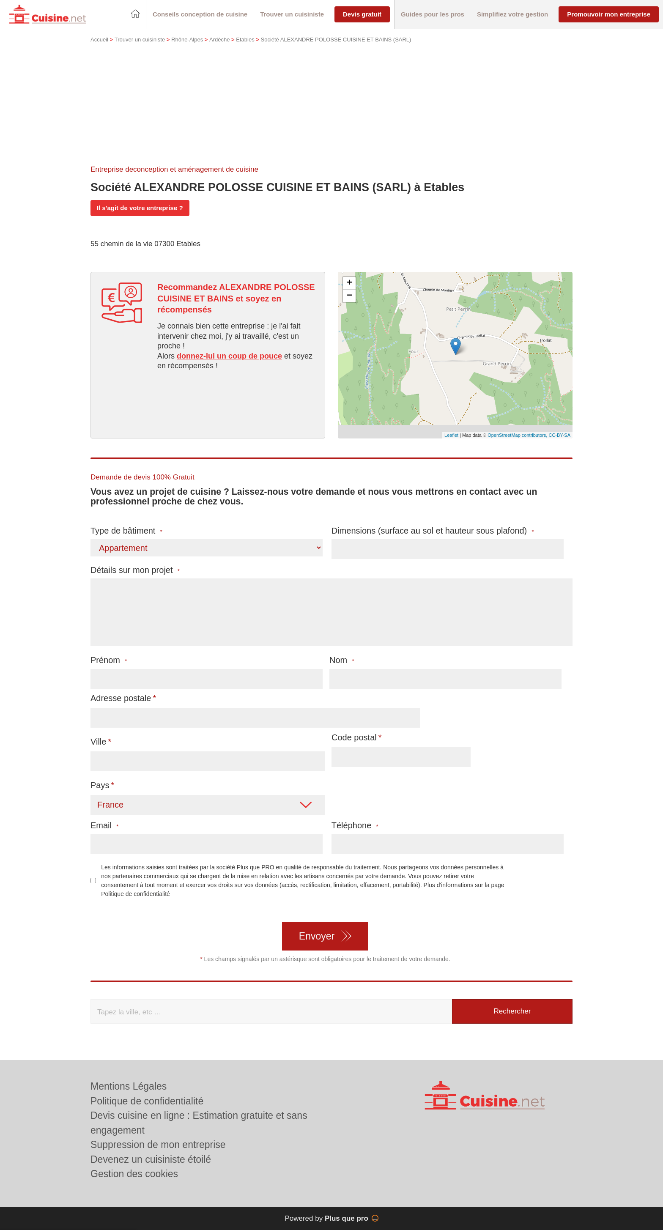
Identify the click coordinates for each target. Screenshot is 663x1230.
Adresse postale (120, 698)
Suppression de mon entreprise (158, 1144)
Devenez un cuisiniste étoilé (150, 1159)
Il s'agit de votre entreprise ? (140, 207)
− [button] (349, 296)
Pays (99, 785)
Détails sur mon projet (135, 570)
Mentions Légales (128, 1086)
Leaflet (451, 435)
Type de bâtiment (126, 531)
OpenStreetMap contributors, (518, 435)
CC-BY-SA (559, 435)
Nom (341, 660)
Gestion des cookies (134, 1173)
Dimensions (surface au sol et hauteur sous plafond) (433, 531)
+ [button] (349, 283)
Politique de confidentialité (135, 893)
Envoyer (316, 936)
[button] (200, 15)
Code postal (354, 737)
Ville (98, 741)
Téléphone (355, 825)
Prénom (108, 660)
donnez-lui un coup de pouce (229, 356)
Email (104, 825)
